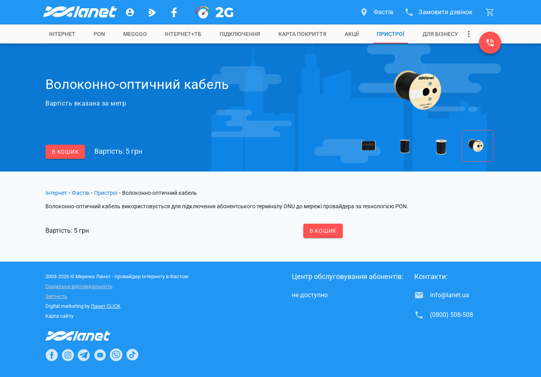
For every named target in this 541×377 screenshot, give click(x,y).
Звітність (56, 296)
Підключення (240, 34)
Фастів (80, 193)
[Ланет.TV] (152, 12)
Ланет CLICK (105, 306)
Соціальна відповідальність (79, 286)
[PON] (214, 12)
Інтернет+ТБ (183, 34)
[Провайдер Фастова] (79, 12)
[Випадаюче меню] (469, 34)
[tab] (62, 34)
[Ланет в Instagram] (68, 355)
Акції (352, 34)
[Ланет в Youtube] (100, 355)
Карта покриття (302, 34)
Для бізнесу (440, 34)
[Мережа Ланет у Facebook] (174, 12)
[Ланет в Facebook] (51, 355)
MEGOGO (135, 34)
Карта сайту (59, 316)
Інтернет (62, 34)
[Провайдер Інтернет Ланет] (87, 336)
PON (99, 34)
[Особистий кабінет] (130, 12)
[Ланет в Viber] (116, 355)
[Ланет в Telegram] (83, 355)
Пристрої (390, 34)
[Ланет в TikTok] (132, 355)
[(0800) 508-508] (490, 43)
